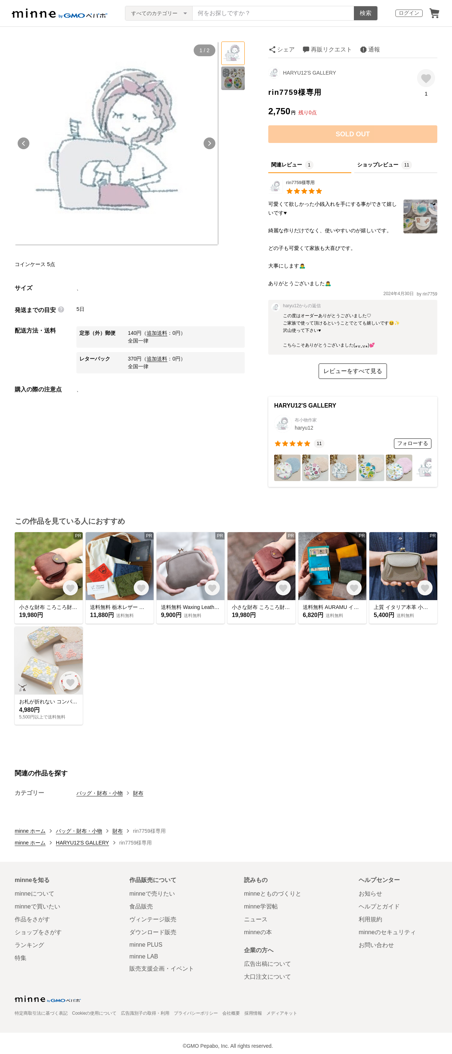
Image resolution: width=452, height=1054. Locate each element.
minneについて (34, 893)
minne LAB (143, 956)
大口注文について (267, 977)
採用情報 (253, 1013)
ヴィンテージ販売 (152, 919)
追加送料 (157, 333)
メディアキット (281, 1013)
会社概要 (231, 1013)
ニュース (256, 919)
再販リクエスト (331, 49)
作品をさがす (32, 919)
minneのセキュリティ (387, 932)
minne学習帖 (261, 906)
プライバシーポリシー (196, 1013)
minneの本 (258, 932)
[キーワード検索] (273, 13)
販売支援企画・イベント (161, 968)
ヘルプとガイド (379, 906)
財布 (138, 793)
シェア (286, 49)
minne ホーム (30, 831)
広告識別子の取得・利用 (145, 1013)
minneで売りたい (152, 893)
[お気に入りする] (426, 78)
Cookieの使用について (94, 1013)
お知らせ (370, 893)
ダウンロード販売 (152, 932)
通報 (374, 49)
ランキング (29, 945)
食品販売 (141, 906)
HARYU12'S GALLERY (309, 73)
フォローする (412, 443)
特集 (20, 958)
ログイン (409, 13)
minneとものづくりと (272, 893)
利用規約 (370, 919)
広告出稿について (267, 964)
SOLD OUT (353, 134)
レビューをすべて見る (352, 371)
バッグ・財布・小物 (99, 793)
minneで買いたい (37, 906)
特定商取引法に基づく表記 (41, 1013)
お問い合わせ (376, 945)
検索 (366, 13)
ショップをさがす (38, 932)
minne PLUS (145, 945)
